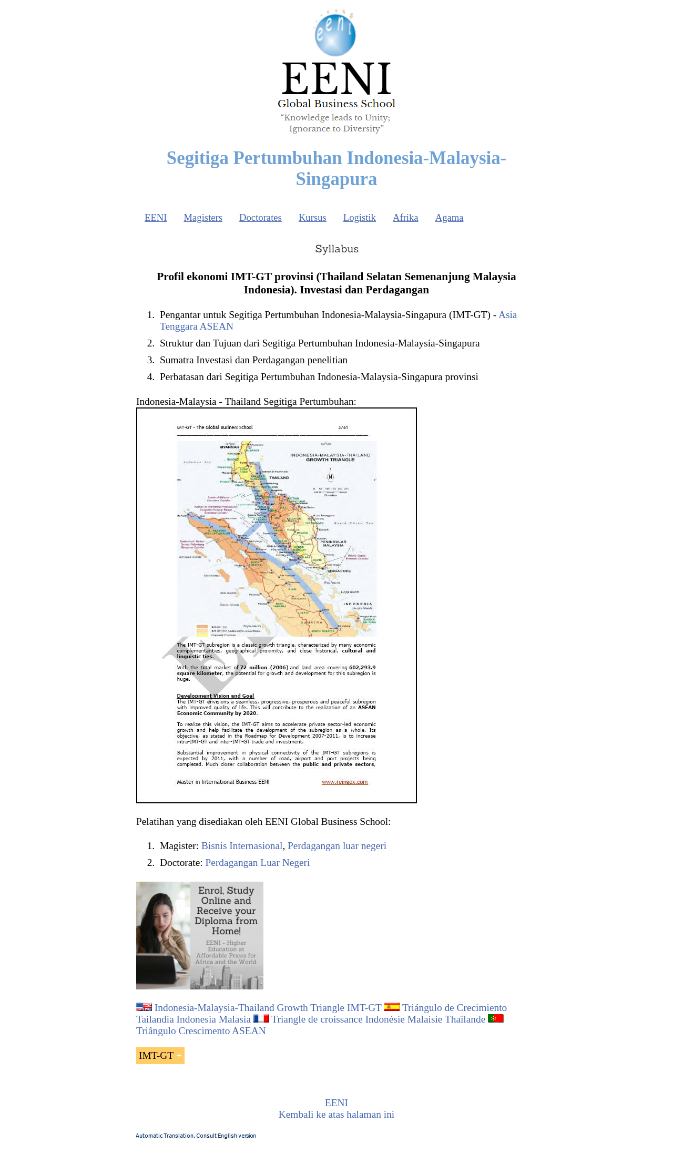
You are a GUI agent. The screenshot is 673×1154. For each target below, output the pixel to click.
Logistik (359, 217)
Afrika (406, 217)
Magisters (202, 217)
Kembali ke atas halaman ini (336, 1114)
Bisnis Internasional (241, 845)
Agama (449, 217)
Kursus (313, 217)
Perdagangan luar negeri (337, 845)
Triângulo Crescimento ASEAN (201, 1030)
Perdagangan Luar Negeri (258, 862)
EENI (156, 217)
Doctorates (260, 217)
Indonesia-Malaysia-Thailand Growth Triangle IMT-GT (268, 1007)
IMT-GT (156, 1055)
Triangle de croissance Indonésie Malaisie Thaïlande (378, 1019)
